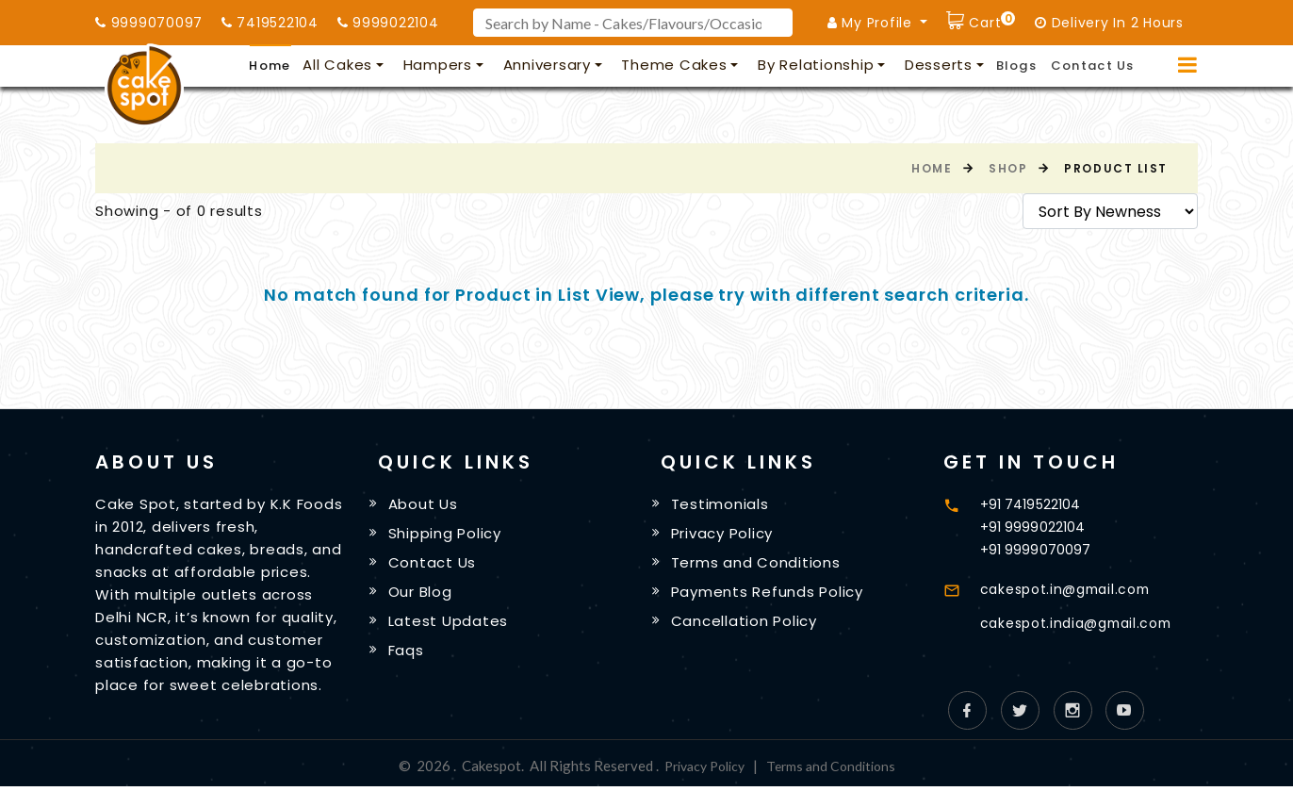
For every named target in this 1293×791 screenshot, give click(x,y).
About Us (426, 505)
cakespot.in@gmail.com (1072, 589)
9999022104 (388, 22)
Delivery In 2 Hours (1109, 22)
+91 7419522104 (1033, 504)
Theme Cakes (674, 64)
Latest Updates (451, 624)
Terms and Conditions (758, 564)
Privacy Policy (725, 534)
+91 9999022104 (1034, 526)
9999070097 (149, 22)
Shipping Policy (447, 534)
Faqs (409, 655)
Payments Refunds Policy (770, 594)
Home (269, 65)
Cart (990, 20)
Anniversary (547, 64)
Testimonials (723, 505)
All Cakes (337, 64)
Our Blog (423, 594)
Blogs (1017, 65)
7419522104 (270, 22)
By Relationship (816, 64)
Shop (1008, 168)
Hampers (437, 64)
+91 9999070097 (1036, 549)
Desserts (939, 64)
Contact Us (1093, 65)
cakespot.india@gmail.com (1083, 623)
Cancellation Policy (747, 624)
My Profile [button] (872, 22)
